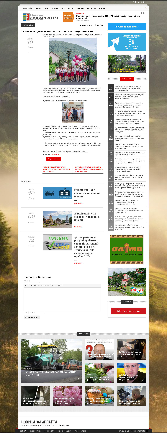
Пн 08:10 (111, 138)
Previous (142, 13)
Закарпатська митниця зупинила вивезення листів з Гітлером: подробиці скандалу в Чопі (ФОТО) (130, 161)
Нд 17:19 (111, 210)
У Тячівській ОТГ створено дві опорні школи (87, 193)
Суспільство (91, 8)
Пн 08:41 (111, 130)
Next (145, 13)
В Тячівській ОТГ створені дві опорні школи (86, 216)
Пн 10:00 (111, 105)
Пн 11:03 (111, 88)
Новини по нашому (28, 398)
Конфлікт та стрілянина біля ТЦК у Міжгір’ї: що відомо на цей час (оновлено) (108, 17)
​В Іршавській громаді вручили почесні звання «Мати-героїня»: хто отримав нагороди (129, 177)
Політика (38, 8)
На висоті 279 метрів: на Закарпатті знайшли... (34, 402)
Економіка (80, 8)
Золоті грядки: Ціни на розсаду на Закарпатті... (98, 378)
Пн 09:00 (111, 121)
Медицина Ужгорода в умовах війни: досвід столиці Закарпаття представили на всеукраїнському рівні (130, 113)
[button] (25, 285)
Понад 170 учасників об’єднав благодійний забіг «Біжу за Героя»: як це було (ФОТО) (129, 210)
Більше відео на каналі (130, 311)
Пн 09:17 (111, 113)
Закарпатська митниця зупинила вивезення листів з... (130, 354)
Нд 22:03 (111, 153)
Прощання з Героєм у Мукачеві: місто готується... (129, 377)
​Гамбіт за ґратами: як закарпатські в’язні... (129, 402)
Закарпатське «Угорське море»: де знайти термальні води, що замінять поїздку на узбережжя (128, 169)
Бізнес (47, 8)
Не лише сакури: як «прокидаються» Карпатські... (64, 400)
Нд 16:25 (111, 219)
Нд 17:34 (111, 202)
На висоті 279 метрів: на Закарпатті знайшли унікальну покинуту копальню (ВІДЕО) (129, 138)
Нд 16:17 (111, 227)
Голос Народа (90, 351)
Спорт (63, 8)
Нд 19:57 (111, 177)
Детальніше (78, 203)
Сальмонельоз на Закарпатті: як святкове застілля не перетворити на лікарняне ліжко (129, 146)
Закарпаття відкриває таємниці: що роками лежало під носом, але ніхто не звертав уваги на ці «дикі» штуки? (129, 121)
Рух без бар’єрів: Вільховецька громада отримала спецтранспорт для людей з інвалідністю (130, 130)
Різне (120, 398)
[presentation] (25, 285)
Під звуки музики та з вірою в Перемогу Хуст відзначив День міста (129, 153)
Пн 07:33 (111, 146)
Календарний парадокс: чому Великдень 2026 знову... (98, 400)
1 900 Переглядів (86, 25)
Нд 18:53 (111, 186)
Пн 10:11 (111, 96)
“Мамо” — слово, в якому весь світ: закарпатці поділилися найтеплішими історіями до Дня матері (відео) (129, 219)
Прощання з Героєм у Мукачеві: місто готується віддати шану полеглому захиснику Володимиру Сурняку (129, 105)
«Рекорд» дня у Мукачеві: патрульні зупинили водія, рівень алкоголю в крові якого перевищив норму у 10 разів (130, 186)
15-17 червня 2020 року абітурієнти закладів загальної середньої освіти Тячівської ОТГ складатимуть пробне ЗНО (86, 246)
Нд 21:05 (111, 161)
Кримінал (71, 8)
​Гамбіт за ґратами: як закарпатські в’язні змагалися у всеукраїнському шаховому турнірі (128, 88)
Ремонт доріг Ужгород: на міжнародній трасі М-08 (44, 373)
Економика (90, 374)
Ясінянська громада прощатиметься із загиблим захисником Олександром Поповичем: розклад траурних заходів (129, 194)
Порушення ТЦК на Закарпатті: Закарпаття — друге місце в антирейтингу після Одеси (126, 202)
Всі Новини (102, 8)
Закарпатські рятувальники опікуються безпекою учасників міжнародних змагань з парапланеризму (89, 169)
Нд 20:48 (111, 169)
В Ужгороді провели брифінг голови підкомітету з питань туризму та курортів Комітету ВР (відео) (56, 169)
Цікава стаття (53, 159)
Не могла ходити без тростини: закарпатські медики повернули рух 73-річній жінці (129, 227)
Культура (55, 8)
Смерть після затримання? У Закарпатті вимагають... (100, 355)
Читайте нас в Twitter (128, 27)
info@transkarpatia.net (62, 425)
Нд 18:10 (111, 194)
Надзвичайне (27, 8)
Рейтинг (99, 25)
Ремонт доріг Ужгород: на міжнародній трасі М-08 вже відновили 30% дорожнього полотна (129, 97)
